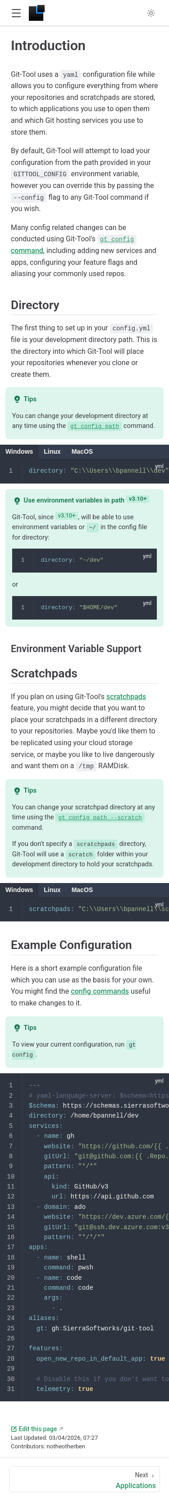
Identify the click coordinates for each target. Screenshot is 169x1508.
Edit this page (34, 1428)
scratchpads (126, 696)
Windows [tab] (19, 451)
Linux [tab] (52, 451)
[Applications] (84, 1479)
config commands (100, 991)
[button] (16, 13)
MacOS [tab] (82, 451)
